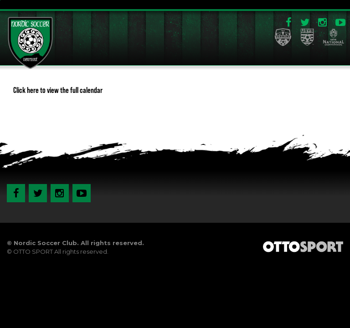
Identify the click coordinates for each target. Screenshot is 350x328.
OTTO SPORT (33, 251)
